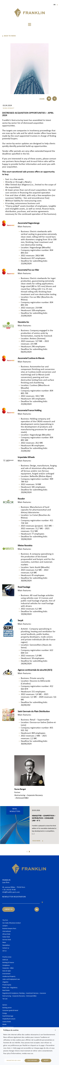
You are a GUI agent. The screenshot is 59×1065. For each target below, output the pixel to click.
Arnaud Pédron (39, 161)
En (56, 5)
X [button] (55, 1030)
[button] (29, 24)
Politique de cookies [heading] (11, 1030)
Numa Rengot (20, 161)
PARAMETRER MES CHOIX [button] (14, 1060)
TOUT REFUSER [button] (32, 1060)
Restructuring (18, 120)
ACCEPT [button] (46, 1060)
